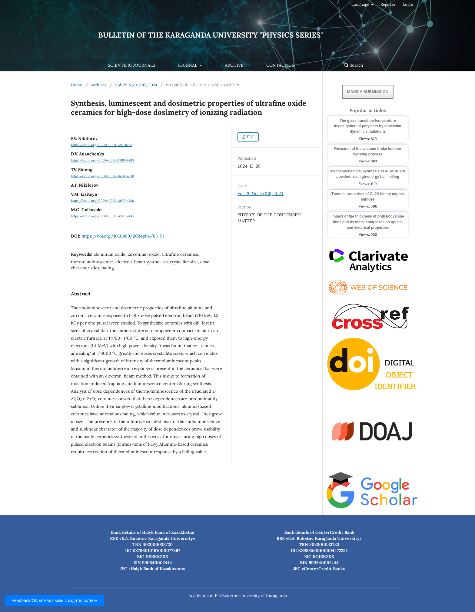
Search (353, 65)
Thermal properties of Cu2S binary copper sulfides (367, 196)
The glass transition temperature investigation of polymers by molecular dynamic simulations (368, 126)
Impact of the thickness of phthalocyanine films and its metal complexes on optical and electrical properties (367, 221)
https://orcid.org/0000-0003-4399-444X (103, 216)
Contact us (280, 65)
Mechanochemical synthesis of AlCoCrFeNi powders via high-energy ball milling (368, 174)
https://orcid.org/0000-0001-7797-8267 (101, 145)
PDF (250, 136)
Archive (234, 65)
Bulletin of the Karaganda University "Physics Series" (210, 35)
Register (388, 4)
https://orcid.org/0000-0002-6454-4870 (102, 176)
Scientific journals (131, 65)
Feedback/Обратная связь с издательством (54, 600)
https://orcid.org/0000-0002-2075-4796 (102, 200)
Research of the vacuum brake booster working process (367, 151)
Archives (99, 85)
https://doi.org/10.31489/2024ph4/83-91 (122, 236)
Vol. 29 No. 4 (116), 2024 (136, 85)
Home (76, 85)
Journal (188, 65)
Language (360, 4)
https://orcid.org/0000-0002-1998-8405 (102, 160)
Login (408, 4)
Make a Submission (367, 91)
